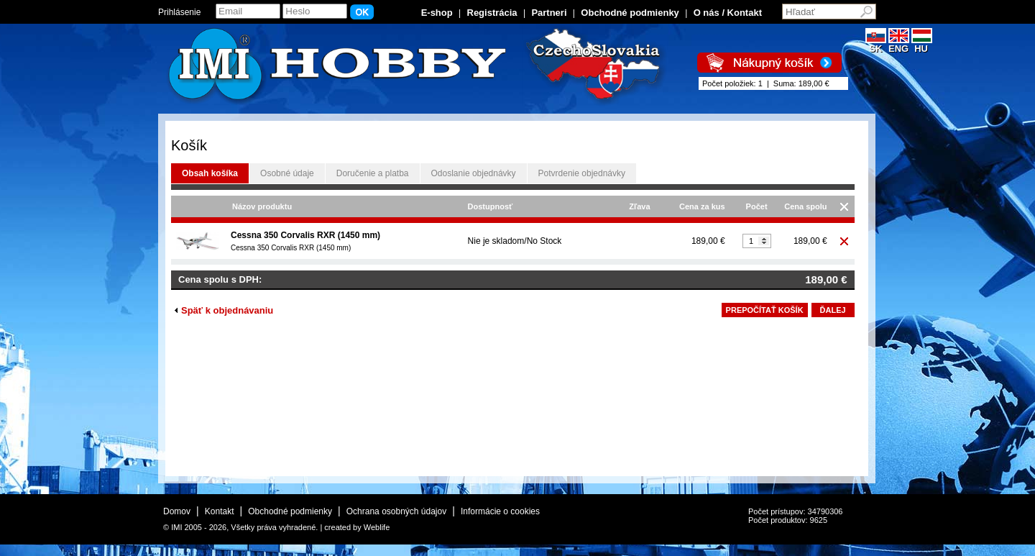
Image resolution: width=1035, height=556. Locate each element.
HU (921, 44)
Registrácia (492, 12)
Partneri (548, 12)
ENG (898, 44)
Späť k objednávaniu (224, 310)
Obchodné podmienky (630, 12)
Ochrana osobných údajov (396, 511)
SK (875, 44)
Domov (176, 511)
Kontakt (219, 511)
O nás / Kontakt (728, 12)
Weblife (377, 527)
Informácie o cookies (500, 511)
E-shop (437, 12)
